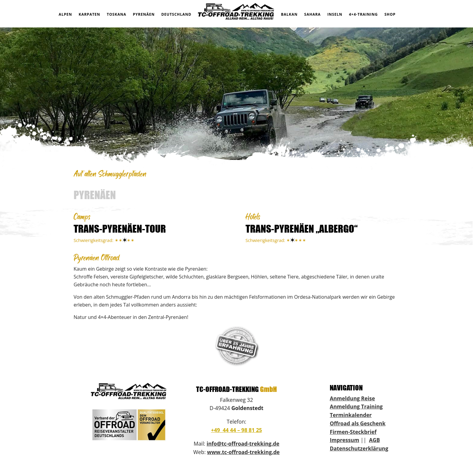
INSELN (334, 14)
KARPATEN (89, 14)
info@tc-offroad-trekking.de (243, 443)
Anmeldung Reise (352, 398)
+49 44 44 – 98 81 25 (236, 430)
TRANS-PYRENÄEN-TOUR (120, 228)
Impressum (344, 440)
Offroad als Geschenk (358, 423)
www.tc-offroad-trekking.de (243, 452)
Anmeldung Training (356, 406)
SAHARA (312, 14)
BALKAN (289, 14)
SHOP (389, 14)
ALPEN (65, 14)
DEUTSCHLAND (176, 14)
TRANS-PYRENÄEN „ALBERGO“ (301, 228)
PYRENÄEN (144, 14)
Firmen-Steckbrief (353, 431)
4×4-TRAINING (363, 14)
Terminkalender (351, 414)
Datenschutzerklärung (359, 448)
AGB (374, 440)
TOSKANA (116, 14)
